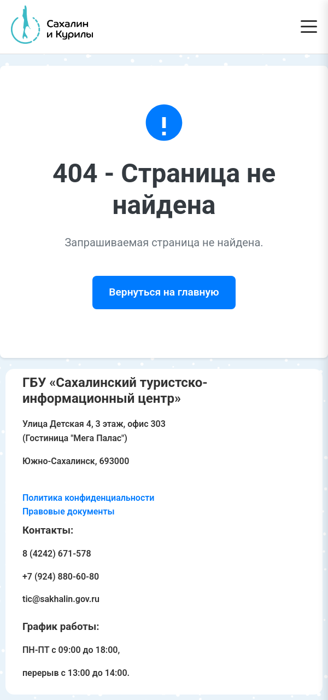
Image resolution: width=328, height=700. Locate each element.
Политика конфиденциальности (88, 498)
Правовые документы (68, 511)
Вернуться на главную (164, 292)
